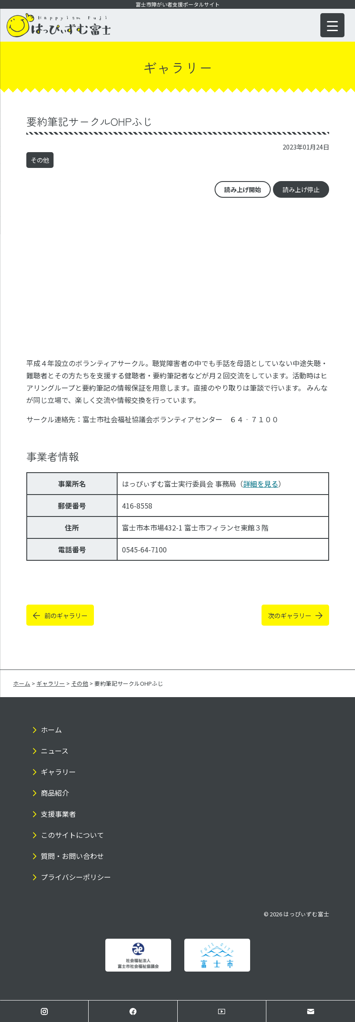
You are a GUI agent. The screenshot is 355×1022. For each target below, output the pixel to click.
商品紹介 (55, 792)
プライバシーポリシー (76, 877)
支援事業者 (58, 813)
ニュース (54, 750)
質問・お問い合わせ (72, 856)
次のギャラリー (289, 615)
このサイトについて (72, 835)
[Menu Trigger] (332, 25)
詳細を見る (260, 483)
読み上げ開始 (242, 189)
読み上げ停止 (301, 189)
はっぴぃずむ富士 (306, 914)
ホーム (51, 729)
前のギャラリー (65, 615)
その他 (40, 159)
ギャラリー (58, 771)
